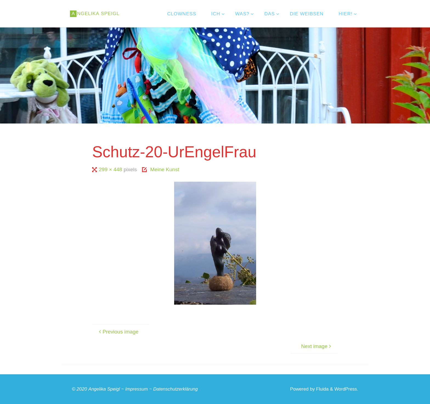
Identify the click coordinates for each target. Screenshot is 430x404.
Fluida (321, 389)
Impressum (137, 389)
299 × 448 (111, 169)
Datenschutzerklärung (177, 389)
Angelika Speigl (104, 389)
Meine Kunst (164, 169)
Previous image (117, 332)
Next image (317, 346)
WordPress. (346, 389)
